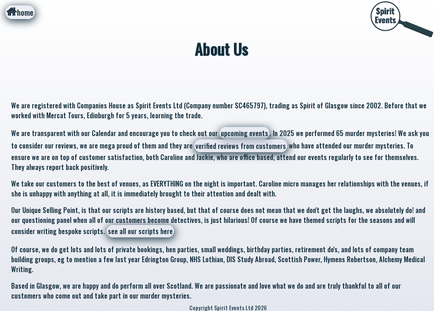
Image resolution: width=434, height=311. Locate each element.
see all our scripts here (140, 231)
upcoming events (244, 133)
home (20, 12)
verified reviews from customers (241, 146)
